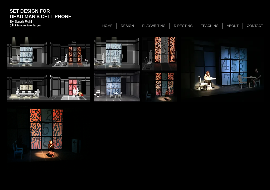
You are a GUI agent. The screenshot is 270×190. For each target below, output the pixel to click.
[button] (48, 69)
